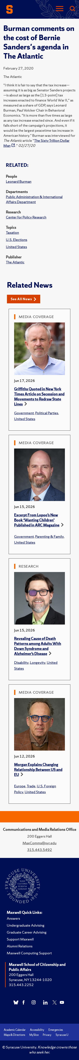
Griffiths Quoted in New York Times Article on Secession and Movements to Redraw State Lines (39, 396)
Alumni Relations (19, 946)
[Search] (72, 9)
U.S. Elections (16, 239)
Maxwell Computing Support (29, 953)
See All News (23, 299)
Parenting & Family (49, 536)
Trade (31, 786)
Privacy (47, 1035)
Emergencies (55, 1030)
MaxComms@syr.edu (39, 842)
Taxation (12, 232)
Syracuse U (62, 1035)
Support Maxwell (20, 939)
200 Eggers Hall (21, 974)
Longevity (37, 662)
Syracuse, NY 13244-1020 (30, 979)
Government (24, 412)
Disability (21, 662)
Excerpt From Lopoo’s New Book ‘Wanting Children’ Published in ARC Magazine (36, 520)
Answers (13, 918)
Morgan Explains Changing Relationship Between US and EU (38, 769)
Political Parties (46, 412)
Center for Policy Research (26, 217)
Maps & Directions (14, 1035)
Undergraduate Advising (25, 925)
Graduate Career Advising (27, 932)
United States (16, 246)
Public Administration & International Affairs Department (34, 199)
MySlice (34, 1035)
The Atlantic (15, 262)
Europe (19, 786)
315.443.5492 (39, 849)
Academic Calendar (15, 1030)
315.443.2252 (21, 984)
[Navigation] (60, 9)
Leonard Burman (18, 181)
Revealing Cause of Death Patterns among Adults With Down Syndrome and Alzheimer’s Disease (37, 646)
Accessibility (37, 1030)
